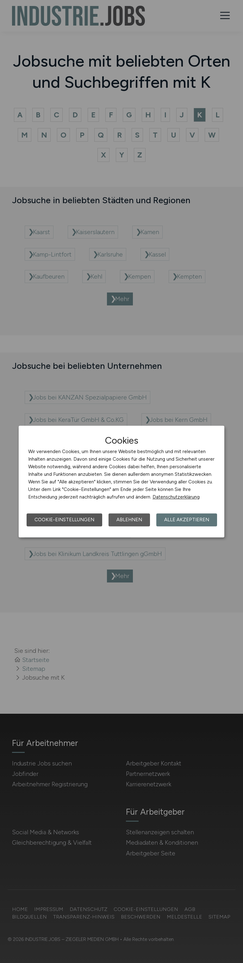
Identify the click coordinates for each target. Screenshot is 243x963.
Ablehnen (129, 520)
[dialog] (121, 481)
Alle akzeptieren (186, 520)
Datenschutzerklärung (176, 497)
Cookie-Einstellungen (64, 520)
